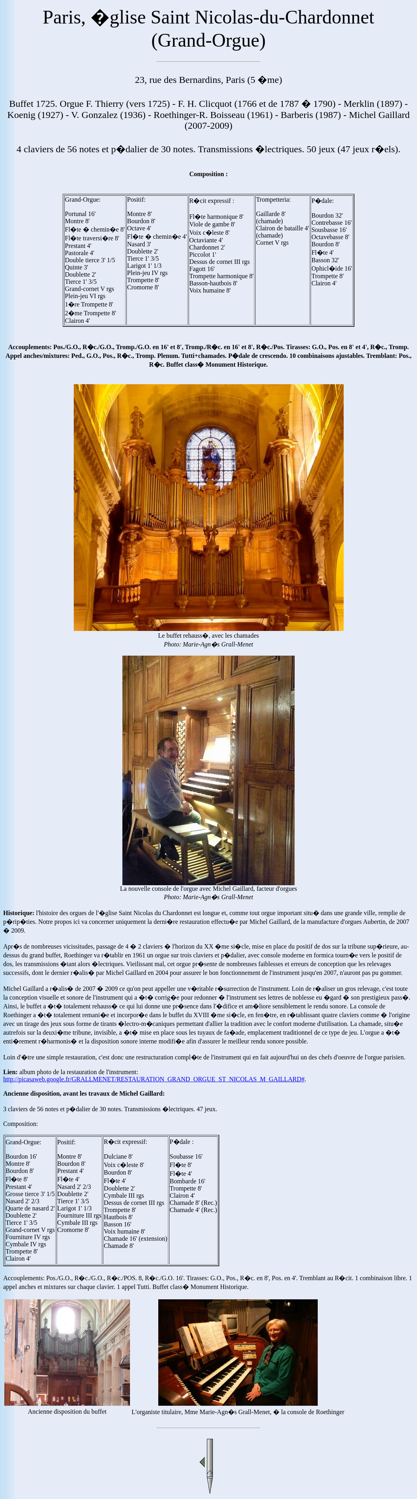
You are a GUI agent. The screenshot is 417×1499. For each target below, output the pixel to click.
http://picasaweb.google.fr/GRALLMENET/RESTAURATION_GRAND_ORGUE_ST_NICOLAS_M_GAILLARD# (154, 1079)
